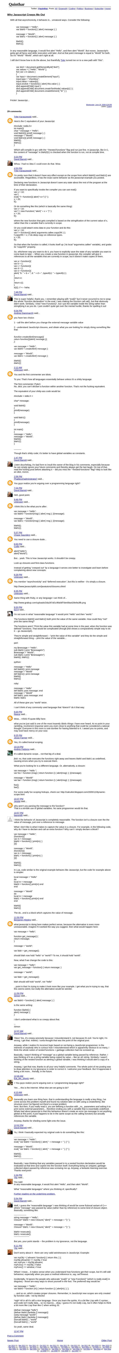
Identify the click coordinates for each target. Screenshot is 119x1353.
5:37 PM (18, 532)
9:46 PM (18, 499)
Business (89, 8)
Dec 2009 (43, 1347)
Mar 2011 (63, 1345)
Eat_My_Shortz (21, 1078)
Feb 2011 (74, 1345)
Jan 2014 (11, 1345)
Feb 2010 (22, 1347)
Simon (17, 996)
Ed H (16, 610)
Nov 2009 (54, 1347)
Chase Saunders (22, 535)
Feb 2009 (44, 1349)
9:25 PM (18, 735)
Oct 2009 (64, 1347)
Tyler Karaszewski (23, 117)
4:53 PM (18, 168)
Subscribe (99, 8)
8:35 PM (18, 591)
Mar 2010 (12, 1347)
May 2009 (12, 1349)
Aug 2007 (75, 1351)
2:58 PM (18, 476)
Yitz (16, 1177)
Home (60, 1340)
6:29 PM (18, 574)
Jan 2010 (33, 1347)
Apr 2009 (23, 1349)
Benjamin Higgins (22, 920)
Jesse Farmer (20, 738)
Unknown (18, 370)
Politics (80, 8)
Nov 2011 (32, 1345)
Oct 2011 (43, 1345)
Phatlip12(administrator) (25, 479)
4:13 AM (18, 1092)
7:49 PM (18, 292)
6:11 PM (18, 1246)
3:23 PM (18, 157)
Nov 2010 (95, 1345)
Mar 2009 (33, 1349)
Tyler (63, 60)
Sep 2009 (75, 1347)
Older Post (106, 1340)
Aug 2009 (85, 1347)
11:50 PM (18, 917)
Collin (17, 546)
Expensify (63, 8)
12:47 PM (18, 1331)
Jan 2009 (55, 1349)
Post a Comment (15, 1336)
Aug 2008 (107, 1349)
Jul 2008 (43, 1351)
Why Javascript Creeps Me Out (26, 14)
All (56, 8)
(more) (108, 8)
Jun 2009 (105, 1347)
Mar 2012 (22, 1345)
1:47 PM (18, 458)
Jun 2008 (54, 1351)
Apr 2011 (53, 1345)
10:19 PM (18, 747)
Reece (17, 714)
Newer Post (13, 1340)
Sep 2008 (97, 1349)
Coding (72, 8)
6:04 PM (18, 311)
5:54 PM (18, 1198)
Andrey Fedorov (22, 749)
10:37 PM (18, 799)
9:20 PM (18, 607)
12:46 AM (18, 1076)
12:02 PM (18, 1125)
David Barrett (20, 159)
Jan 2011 (84, 1345)
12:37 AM (18, 1031)
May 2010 (105, 1345)
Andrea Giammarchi (23, 313)
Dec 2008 (65, 1349)
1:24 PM (18, 1175)
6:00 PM (18, 544)
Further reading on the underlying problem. (35, 1194)
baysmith (18, 815)
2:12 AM (18, 367)
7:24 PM (18, 488)
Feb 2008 (64, 1351)
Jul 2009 (96, 1347)
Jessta (17, 801)
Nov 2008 (76, 1349)
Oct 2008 (86, 1349)
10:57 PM (18, 813)
